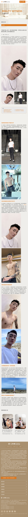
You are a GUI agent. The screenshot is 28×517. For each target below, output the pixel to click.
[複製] (8, 34)
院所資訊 (2, 494)
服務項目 (2, 489)
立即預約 (22, 1)
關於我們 (2, 481)
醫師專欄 (2, 486)
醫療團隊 (2, 484)
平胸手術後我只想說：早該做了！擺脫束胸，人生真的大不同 (20, 431)
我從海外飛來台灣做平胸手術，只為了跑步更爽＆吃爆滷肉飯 (7, 431)
